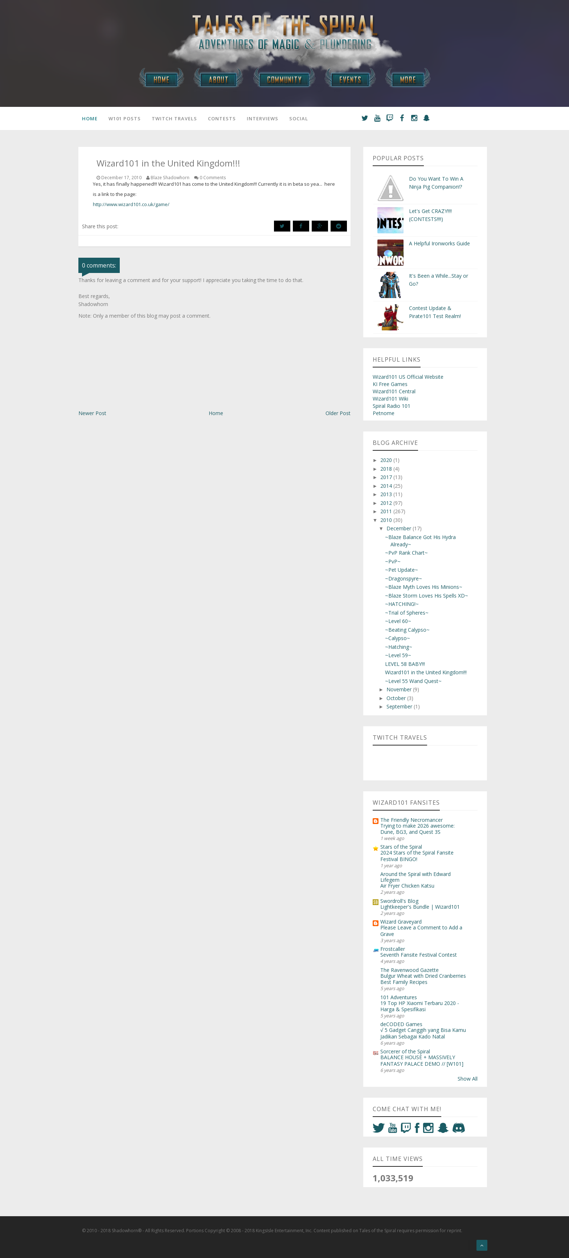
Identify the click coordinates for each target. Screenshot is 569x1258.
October (396, 698)
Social (298, 118)
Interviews (262, 118)
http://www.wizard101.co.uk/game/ (131, 204)
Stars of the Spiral (401, 846)
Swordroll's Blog (399, 900)
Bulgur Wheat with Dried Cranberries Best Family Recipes (423, 978)
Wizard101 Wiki (390, 398)
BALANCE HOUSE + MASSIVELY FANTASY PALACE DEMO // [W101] (421, 1060)
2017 (386, 477)
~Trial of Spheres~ (407, 612)
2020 (386, 460)
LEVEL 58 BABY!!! (405, 663)
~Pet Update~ (401, 569)
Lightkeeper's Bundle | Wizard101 (420, 906)
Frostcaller (392, 948)
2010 (386, 520)
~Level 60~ (398, 621)
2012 (386, 502)
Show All (468, 1078)
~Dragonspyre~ (403, 578)
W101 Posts (125, 118)
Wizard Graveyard (401, 921)
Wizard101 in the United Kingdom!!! (426, 672)
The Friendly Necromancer (411, 819)
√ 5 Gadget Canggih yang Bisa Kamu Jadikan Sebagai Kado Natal (423, 1033)
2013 (386, 494)
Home (90, 118)
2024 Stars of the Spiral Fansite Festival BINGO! (417, 855)
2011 (386, 511)
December (399, 528)
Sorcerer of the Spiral (405, 1051)
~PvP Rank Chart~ (406, 552)
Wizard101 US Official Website (408, 376)
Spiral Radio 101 (391, 405)
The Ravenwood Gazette (409, 969)
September (400, 706)
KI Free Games (390, 384)
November (399, 689)
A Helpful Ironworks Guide (439, 243)
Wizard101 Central (394, 391)
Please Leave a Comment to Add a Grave (421, 930)
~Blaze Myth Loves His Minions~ (423, 586)
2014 (386, 485)
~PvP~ (393, 561)
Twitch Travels (174, 118)
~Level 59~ (398, 655)
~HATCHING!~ (402, 603)
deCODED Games (401, 1024)
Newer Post (92, 413)
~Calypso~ (397, 638)
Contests (222, 118)
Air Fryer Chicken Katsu (407, 885)
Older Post (338, 413)
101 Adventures (398, 997)
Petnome (383, 413)
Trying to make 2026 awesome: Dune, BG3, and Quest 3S (417, 828)
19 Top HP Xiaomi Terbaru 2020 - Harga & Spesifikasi (419, 1006)
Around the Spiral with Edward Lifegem (415, 877)
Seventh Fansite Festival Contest (418, 954)
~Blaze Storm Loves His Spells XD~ (426, 595)
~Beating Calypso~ (407, 629)
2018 (386, 468)
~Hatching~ (398, 646)
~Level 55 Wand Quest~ (413, 681)
